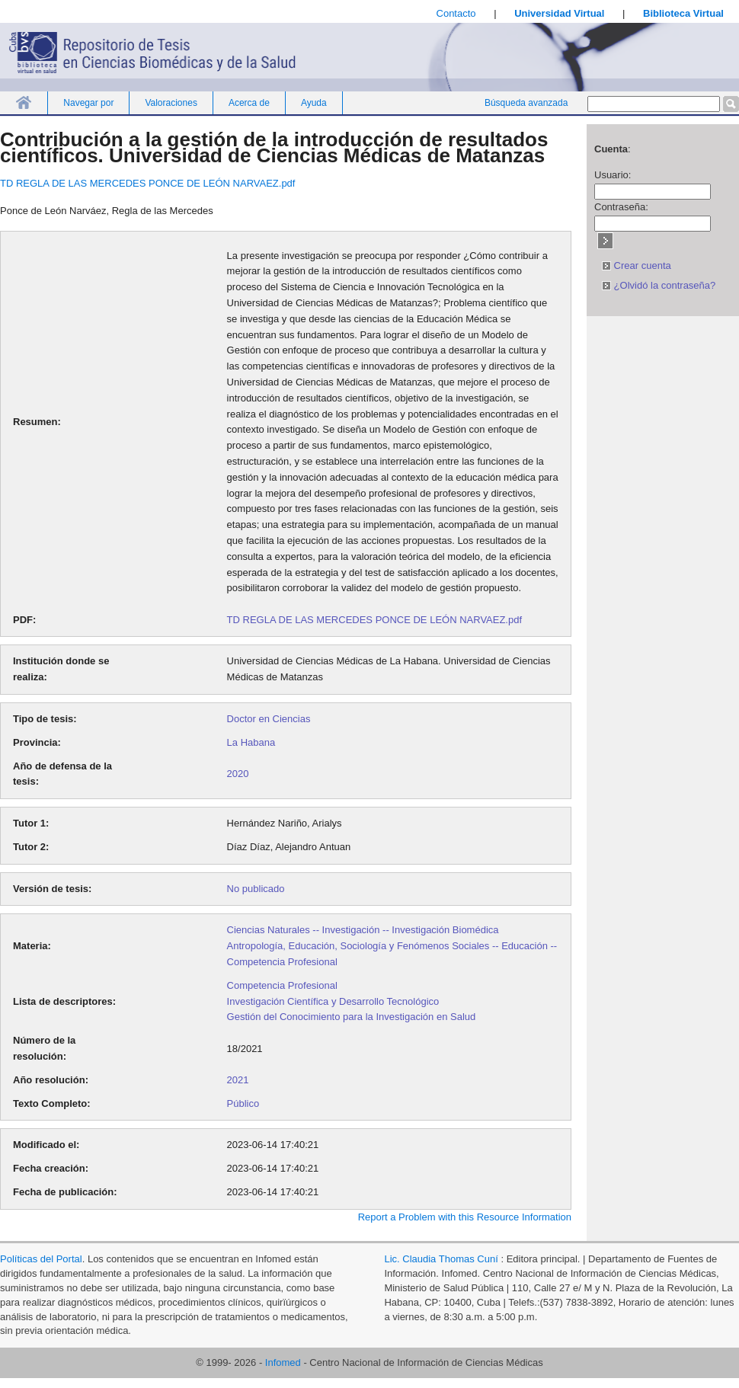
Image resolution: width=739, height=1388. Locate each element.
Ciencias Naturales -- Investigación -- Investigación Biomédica (363, 929)
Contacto (456, 13)
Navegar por (88, 103)
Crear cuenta (636, 265)
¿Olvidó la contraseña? (658, 285)
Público (243, 1103)
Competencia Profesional (282, 985)
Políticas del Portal (41, 1259)
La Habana (251, 742)
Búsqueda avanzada (526, 103)
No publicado (256, 888)
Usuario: (612, 175)
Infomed (283, 1362)
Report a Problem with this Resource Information (464, 1217)
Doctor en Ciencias (269, 718)
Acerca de (249, 103)
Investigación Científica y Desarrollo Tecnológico (333, 1001)
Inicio (23, 102)
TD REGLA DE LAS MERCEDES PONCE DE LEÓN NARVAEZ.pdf (147, 183)
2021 (238, 1080)
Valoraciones (171, 103)
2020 (238, 773)
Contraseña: (621, 207)
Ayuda (314, 103)
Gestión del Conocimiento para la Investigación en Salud (351, 1016)
